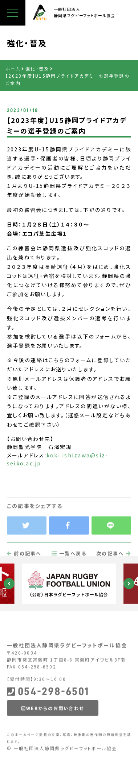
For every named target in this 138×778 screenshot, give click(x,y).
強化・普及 (37, 68)
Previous (9, 583)
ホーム (12, 68)
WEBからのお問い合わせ (52, 725)
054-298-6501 (48, 708)
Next (128, 583)
